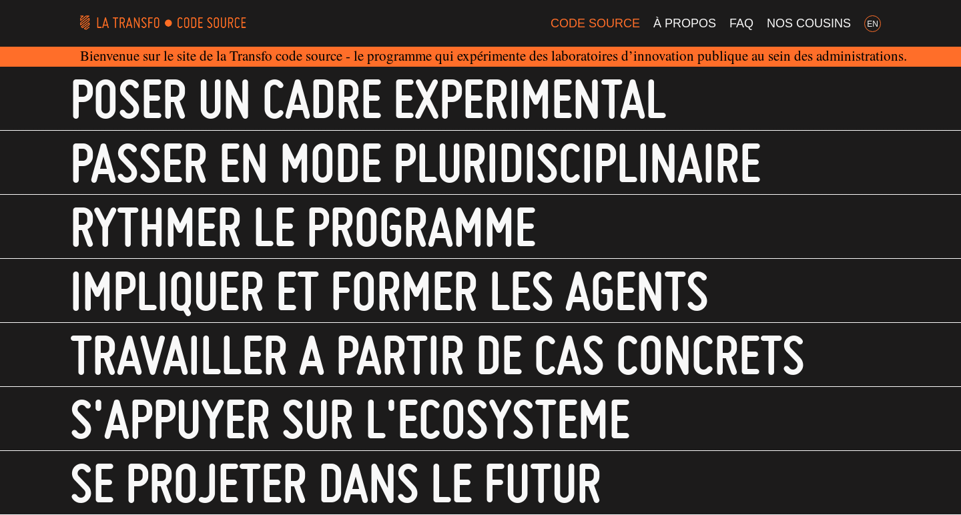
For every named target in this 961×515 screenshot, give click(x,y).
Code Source (595, 23)
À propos (684, 23)
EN (872, 24)
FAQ (741, 23)
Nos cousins (809, 23)
